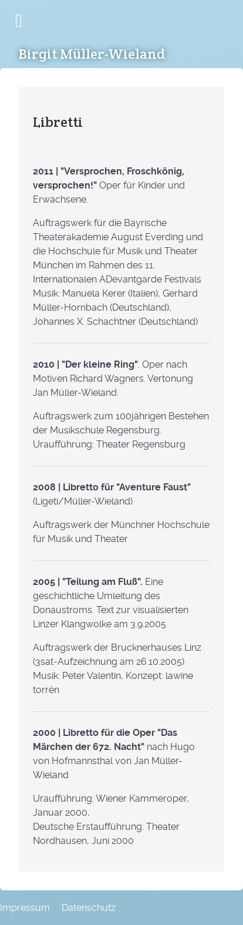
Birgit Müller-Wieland (92, 54)
